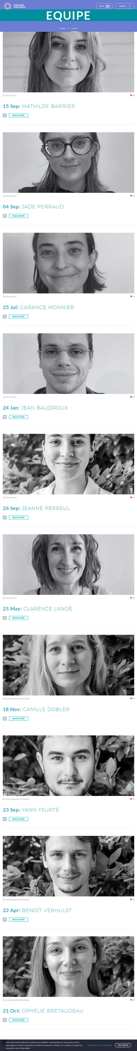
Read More (18, 115)
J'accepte (123, 1045)
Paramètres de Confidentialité (100, 1045)
